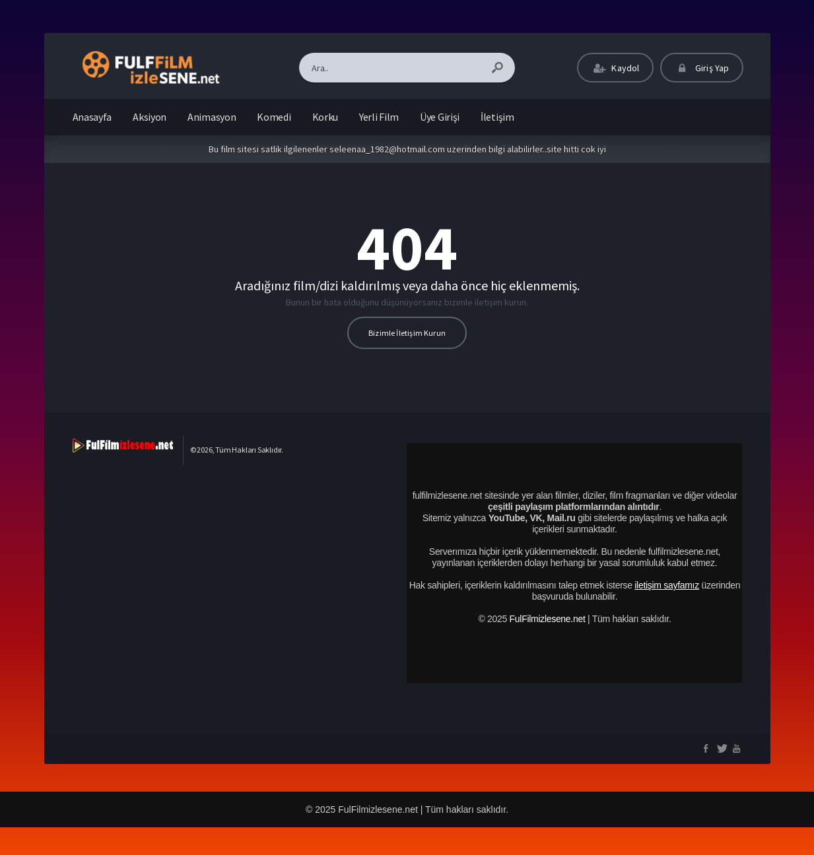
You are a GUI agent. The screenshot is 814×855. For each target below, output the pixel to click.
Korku (325, 116)
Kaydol (616, 68)
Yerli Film (379, 116)
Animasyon (211, 116)
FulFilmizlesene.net (548, 619)
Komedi (273, 116)
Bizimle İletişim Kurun (407, 333)
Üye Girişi (439, 116)
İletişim (497, 116)
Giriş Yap (702, 68)
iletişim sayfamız (666, 585)
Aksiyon (149, 116)
